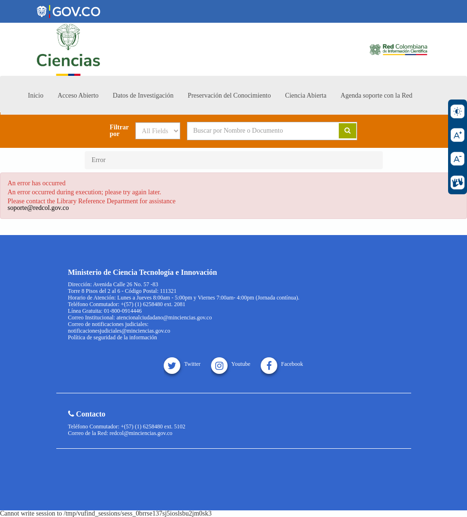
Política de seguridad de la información (112, 337)
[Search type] (157, 130)
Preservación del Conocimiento (229, 95)
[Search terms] (256, 131)
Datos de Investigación (143, 95)
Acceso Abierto (78, 95)
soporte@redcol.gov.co (38, 207)
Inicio (36, 95)
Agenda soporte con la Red (377, 95)
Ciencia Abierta (305, 95)
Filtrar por (119, 130)
